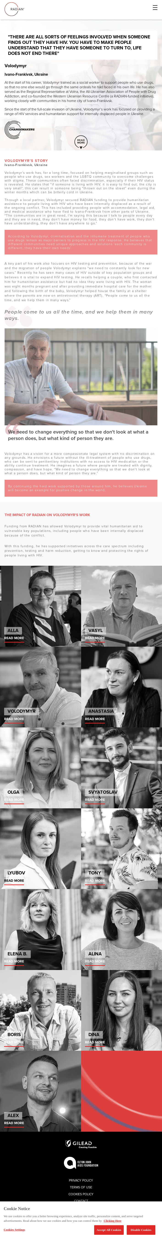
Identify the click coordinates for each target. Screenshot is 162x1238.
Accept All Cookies (109, 1230)
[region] (81, 1219)
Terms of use (81, 1187)
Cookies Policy (81, 1194)
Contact (81, 1201)
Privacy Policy (81, 1180)
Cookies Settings (14, 1229)
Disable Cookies (141, 1230)
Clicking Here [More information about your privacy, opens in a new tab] (112, 1220)
